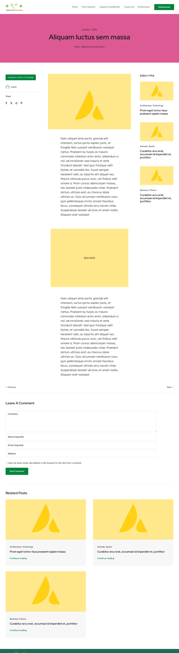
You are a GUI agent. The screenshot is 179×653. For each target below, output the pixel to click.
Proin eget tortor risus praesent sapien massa (154, 112)
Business (144, 190)
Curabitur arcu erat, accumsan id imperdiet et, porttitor (156, 154)
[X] (11, 103)
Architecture (145, 105)
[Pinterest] (21, 103)
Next (169, 387)
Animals (144, 146)
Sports (152, 146)
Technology (28, 77)
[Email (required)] (81, 445)
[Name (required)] (81, 436)
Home (77, 47)
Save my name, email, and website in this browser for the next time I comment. (45, 463)
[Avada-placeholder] (156, 82)
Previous (12, 387)
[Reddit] (16, 103)
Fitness (20, 77)
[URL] (81, 453)
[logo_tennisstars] (14, 4)
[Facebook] (6, 103)
